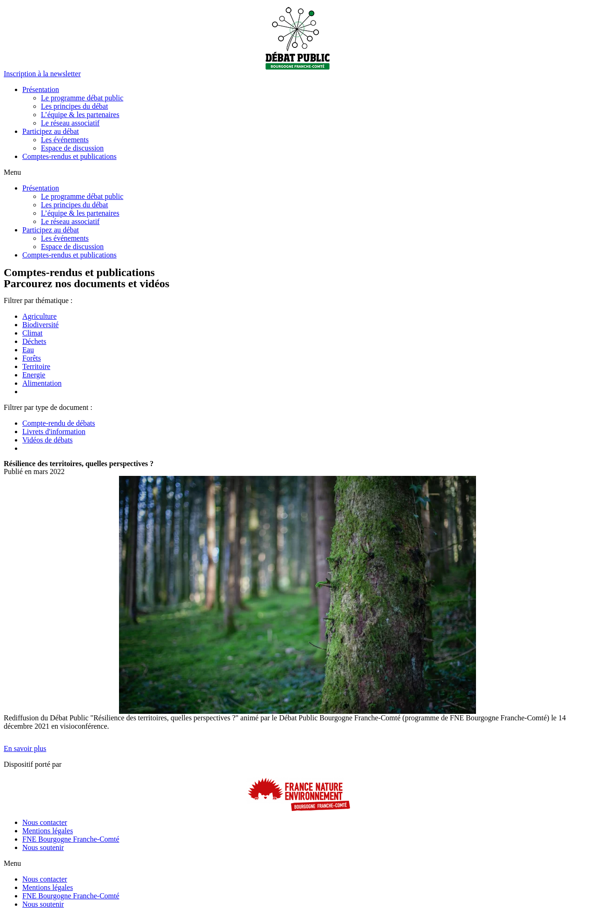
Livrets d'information (54, 431)
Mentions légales (47, 831)
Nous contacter (44, 822)
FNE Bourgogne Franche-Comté (70, 839)
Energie (33, 375)
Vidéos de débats (47, 440)
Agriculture (39, 316)
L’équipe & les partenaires (80, 115)
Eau (28, 350)
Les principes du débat (74, 106)
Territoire (36, 366)
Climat (32, 333)
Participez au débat (50, 131)
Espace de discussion (72, 148)
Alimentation (41, 383)
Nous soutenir (43, 847)
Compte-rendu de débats (58, 423)
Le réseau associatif (70, 123)
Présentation (40, 89)
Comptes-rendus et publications (69, 156)
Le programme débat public (82, 98)
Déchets (34, 341)
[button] (42, 74)
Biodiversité (40, 325)
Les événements (65, 140)
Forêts (31, 358)
